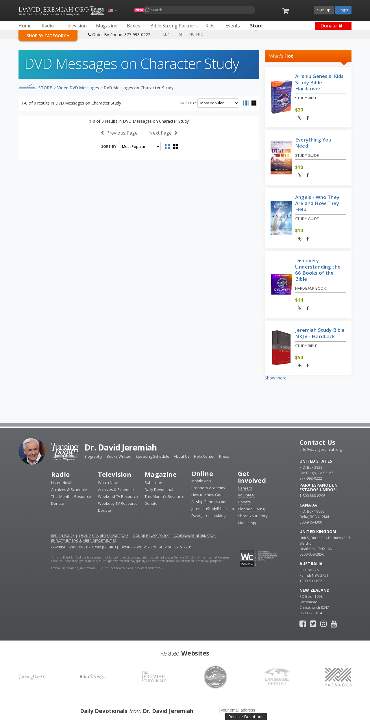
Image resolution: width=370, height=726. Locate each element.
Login (343, 9)
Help (165, 34)
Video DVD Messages (78, 87)
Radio (60, 474)
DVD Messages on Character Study (139, 87)
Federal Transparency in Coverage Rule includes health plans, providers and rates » (107, 568)
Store (45, 87)
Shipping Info (191, 34)
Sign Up (323, 9)
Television (114, 474)
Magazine (161, 474)
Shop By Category (48, 35)
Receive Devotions (245, 716)
